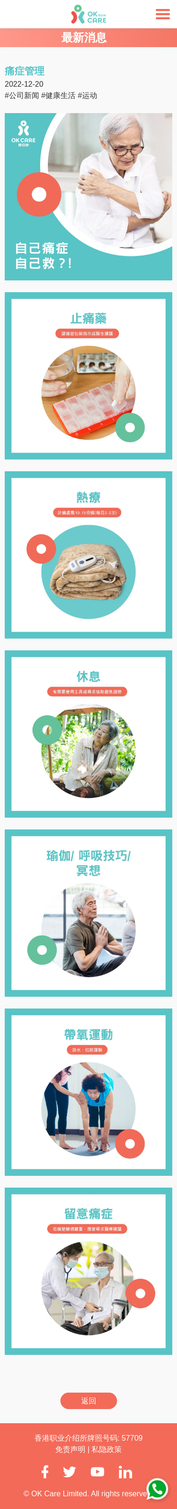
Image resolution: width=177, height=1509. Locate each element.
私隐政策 (107, 1449)
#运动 (87, 95)
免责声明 (71, 1449)
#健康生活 (58, 95)
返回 (88, 1401)
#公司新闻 (22, 95)
